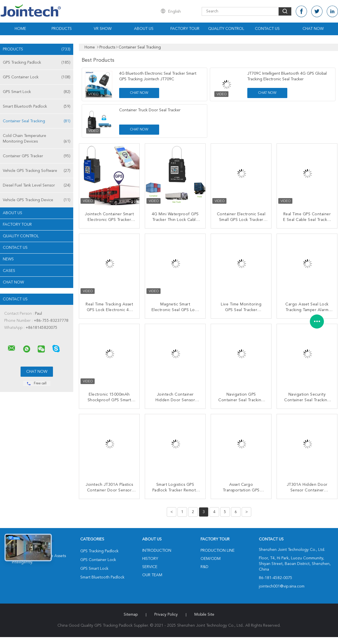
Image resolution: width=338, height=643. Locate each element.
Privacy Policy (166, 615)
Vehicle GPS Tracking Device (36, 200)
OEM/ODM (211, 559)
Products (62, 29)
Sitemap (131, 615)
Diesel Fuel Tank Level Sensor (36, 185)
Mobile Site (204, 615)
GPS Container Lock (36, 77)
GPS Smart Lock (36, 92)
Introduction (156, 551)
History (150, 559)
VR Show (103, 29)
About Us (144, 29)
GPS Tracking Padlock (36, 62)
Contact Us (267, 29)
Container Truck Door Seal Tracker (150, 110)
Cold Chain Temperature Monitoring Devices (36, 139)
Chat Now (313, 29)
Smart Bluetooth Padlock (36, 106)
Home (20, 29)
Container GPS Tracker (36, 156)
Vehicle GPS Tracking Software (36, 171)
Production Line (218, 551)
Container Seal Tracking (36, 121)
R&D (204, 567)
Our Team (152, 575)
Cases (9, 271)
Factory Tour (184, 29)
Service (149, 567)
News (8, 259)
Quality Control (226, 29)
